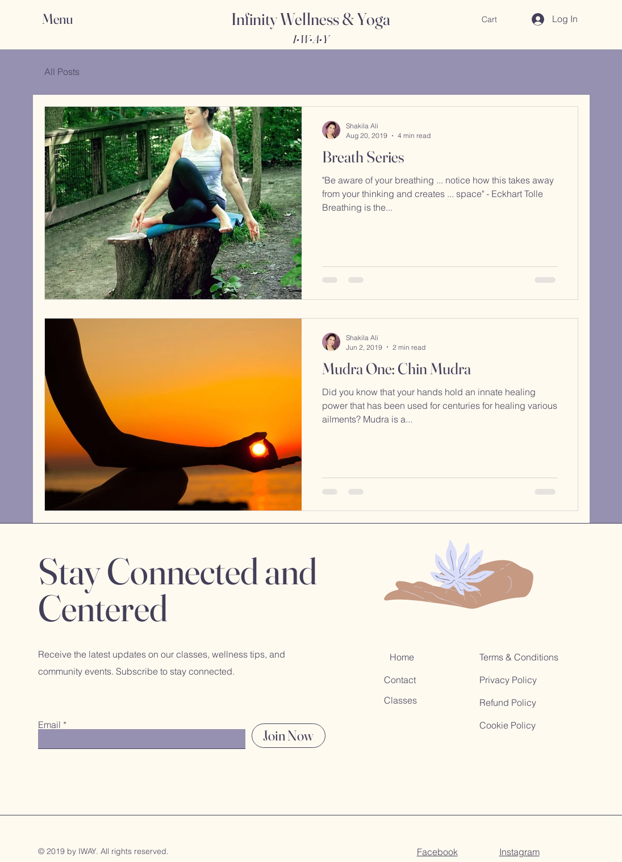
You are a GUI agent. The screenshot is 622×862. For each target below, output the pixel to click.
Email (49, 724)
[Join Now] (288, 735)
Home (402, 657)
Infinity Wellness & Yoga (310, 19)
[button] (68, 19)
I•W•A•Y (310, 39)
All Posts (62, 71)
